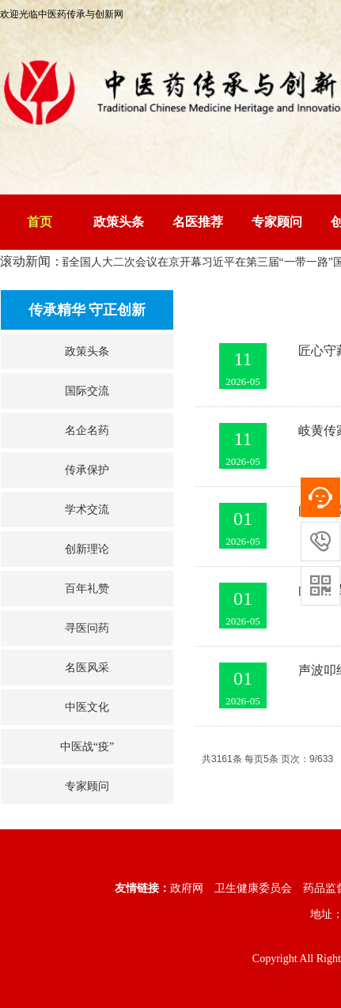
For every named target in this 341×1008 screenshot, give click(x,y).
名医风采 (87, 668)
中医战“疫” (87, 747)
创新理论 (87, 549)
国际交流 (87, 391)
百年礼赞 (87, 589)
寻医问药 (87, 628)
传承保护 (87, 470)
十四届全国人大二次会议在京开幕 (121, 262)
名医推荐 (197, 221)
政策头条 (118, 221)
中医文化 (87, 707)
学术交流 (87, 509)
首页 (39, 221)
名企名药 (87, 430)
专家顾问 (277, 221)
